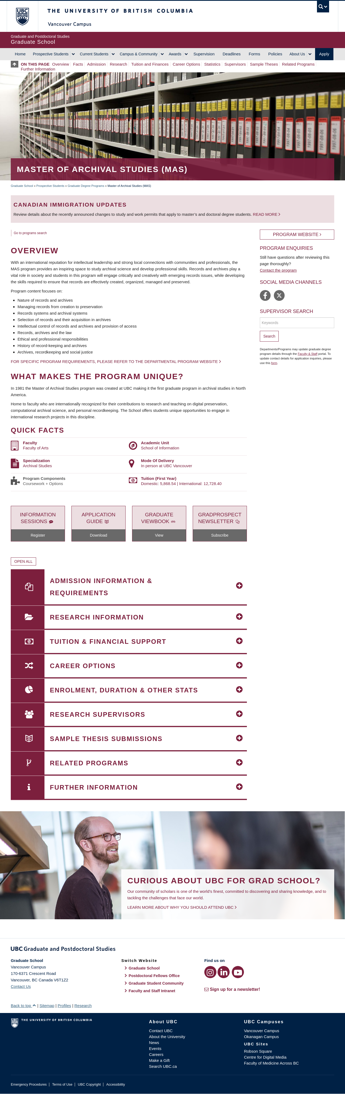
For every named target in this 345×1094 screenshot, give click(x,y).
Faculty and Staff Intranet (152, 991)
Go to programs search (30, 233)
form (274, 363)
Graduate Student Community (156, 983)
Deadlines (232, 54)
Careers (156, 1054)
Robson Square (258, 1051)
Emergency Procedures (29, 1084)
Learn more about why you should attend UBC (180, 907)
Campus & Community (138, 54)
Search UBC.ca (163, 1066)
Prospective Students (50, 54)
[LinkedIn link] (224, 972)
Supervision (204, 54)
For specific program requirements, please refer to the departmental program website (114, 361)
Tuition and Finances (150, 64)
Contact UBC (161, 1030)
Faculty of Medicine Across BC (271, 1063)
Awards (175, 54)
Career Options (186, 64)
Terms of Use (62, 1084)
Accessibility (115, 1084)
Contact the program (278, 270)
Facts (78, 64)
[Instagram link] (210, 972)
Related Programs (298, 64)
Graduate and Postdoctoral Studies (172, 950)
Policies (275, 54)
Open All (23, 561)
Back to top (23, 1005)
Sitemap (46, 1005)
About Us (297, 54)
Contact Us (21, 986)
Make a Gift (159, 1060)
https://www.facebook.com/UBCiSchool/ (265, 295)
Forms (254, 54)
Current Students (94, 54)
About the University (167, 1036)
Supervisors (235, 64)
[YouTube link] (238, 972)
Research (118, 64)
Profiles (64, 1005)
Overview (60, 64)
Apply (324, 54)
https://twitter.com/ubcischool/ (279, 295)
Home (20, 54)
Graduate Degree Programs (86, 185)
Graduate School (22, 185)
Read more (265, 214)
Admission (96, 64)
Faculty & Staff (308, 353)
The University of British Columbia (22, 16)
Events (155, 1048)
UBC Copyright (89, 1084)
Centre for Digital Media (265, 1057)
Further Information (38, 69)
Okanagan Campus (261, 1036)
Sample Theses (264, 64)
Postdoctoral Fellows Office (154, 976)
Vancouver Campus (261, 1030)
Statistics (212, 64)
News (154, 1042)
